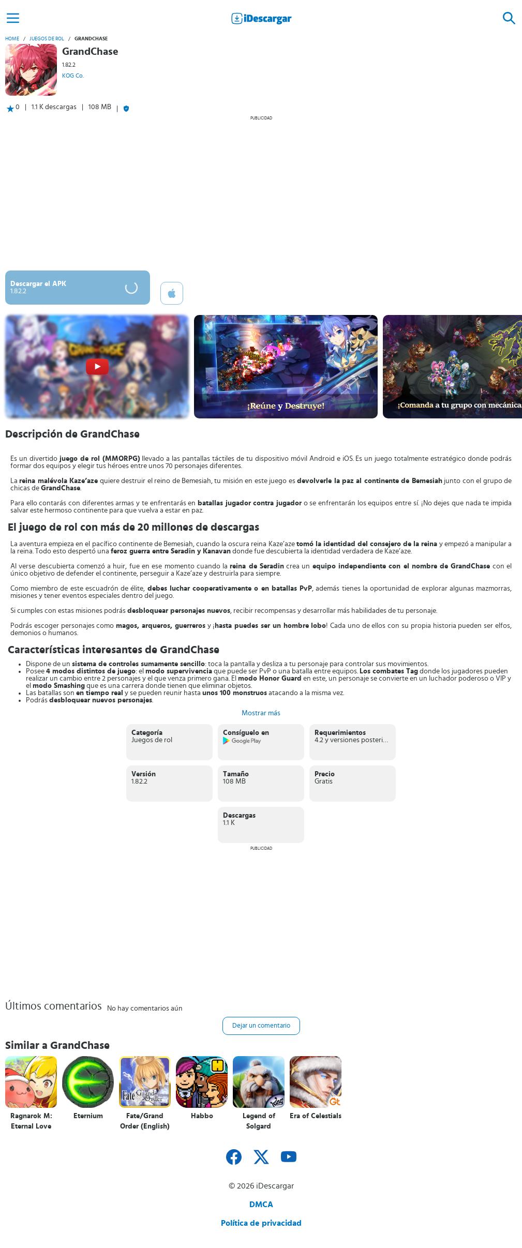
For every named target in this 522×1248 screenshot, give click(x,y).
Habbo (202, 1116)
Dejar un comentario (261, 1026)
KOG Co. (73, 75)
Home (12, 38)
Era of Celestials (315, 1116)
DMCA (261, 1204)
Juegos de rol (46, 38)
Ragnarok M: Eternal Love (31, 1121)
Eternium (88, 1116)
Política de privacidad (261, 1223)
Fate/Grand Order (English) (145, 1121)
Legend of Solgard (259, 1121)
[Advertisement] (261, 193)
